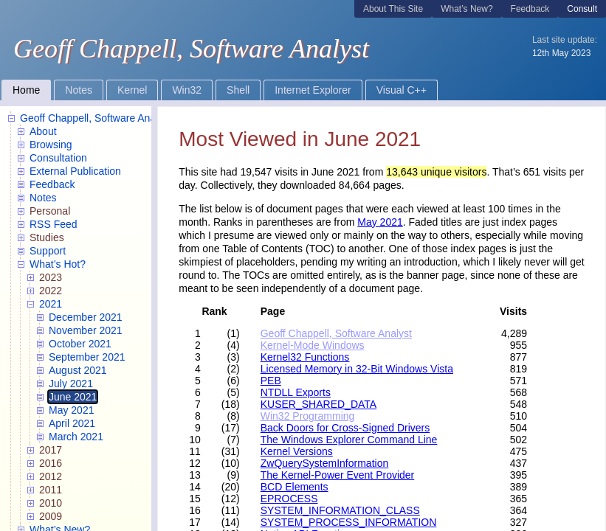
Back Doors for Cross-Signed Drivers (345, 428)
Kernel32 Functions (305, 357)
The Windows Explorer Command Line (349, 439)
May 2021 (379, 222)
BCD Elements (294, 487)
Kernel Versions (297, 451)
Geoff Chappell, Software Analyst (336, 333)
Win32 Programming (308, 416)
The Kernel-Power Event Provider (338, 475)
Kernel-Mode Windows (313, 345)
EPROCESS (289, 498)
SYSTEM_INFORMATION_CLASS (340, 510)
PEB (271, 380)
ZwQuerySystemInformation (325, 463)
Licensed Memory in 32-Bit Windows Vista (357, 369)
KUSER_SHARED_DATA (318, 404)
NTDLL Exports (296, 392)
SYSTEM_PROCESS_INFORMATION (349, 522)
